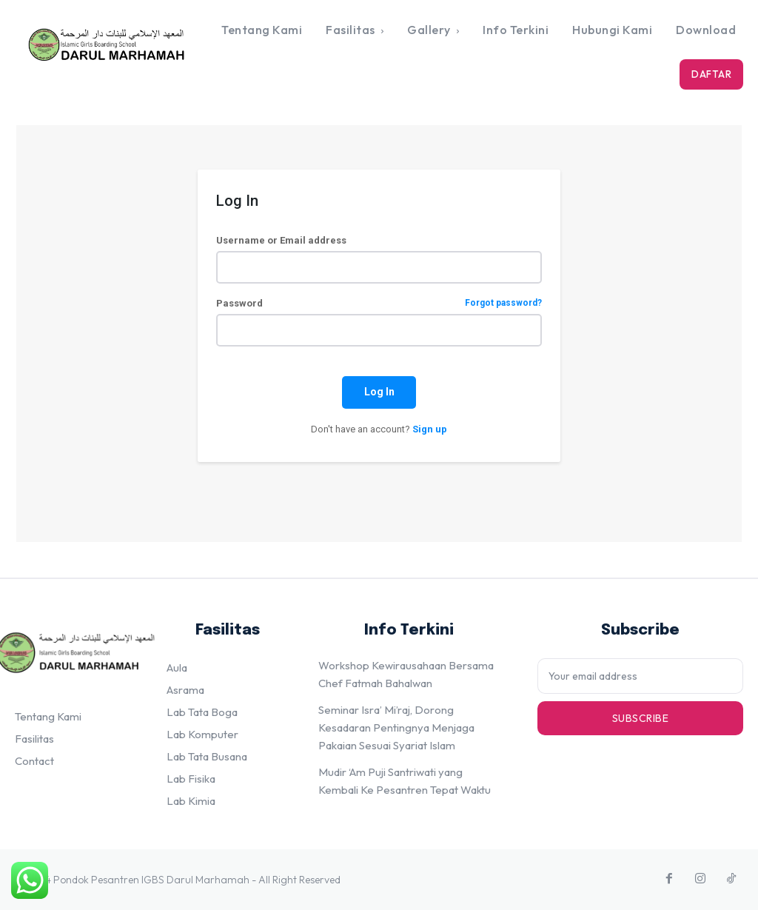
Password (379, 303)
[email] (640, 676)
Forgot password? (503, 303)
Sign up (429, 429)
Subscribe (640, 717)
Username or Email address (281, 240)
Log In (379, 392)
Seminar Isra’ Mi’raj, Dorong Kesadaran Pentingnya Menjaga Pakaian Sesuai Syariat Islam (396, 727)
